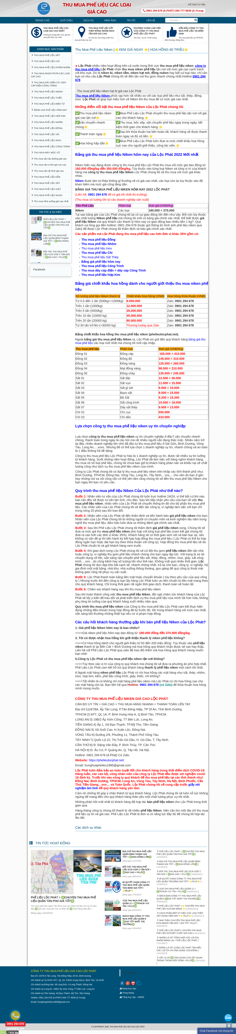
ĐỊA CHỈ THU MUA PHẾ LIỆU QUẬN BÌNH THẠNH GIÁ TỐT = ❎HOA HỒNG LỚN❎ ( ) (178, 864)
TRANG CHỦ (42, 20)
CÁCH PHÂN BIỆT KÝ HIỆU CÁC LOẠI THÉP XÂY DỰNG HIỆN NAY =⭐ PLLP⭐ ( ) (180, 914)
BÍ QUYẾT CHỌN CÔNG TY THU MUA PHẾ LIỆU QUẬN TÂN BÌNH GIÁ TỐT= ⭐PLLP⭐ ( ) (179, 881)
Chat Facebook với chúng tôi (216, 1030)
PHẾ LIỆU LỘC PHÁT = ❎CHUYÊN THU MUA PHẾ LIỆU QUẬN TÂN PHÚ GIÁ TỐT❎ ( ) (181, 854)
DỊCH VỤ (88, 20)
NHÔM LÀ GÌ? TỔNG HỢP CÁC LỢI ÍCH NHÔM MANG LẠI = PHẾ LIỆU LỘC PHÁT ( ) (178, 940)
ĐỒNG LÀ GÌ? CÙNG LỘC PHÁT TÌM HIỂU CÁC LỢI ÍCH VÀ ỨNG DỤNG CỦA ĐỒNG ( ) (179, 950)
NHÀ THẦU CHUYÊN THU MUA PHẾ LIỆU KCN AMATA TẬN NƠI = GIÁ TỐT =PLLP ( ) (178, 923)
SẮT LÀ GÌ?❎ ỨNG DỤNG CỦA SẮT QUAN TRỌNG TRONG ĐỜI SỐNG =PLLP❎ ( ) (181, 960)
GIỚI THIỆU (66, 20)
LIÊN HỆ (151, 20)
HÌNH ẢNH (110, 20)
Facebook (39, 269)
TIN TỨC (131, 20)
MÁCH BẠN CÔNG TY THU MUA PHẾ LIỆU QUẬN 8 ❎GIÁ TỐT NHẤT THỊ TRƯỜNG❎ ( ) (179, 899)
